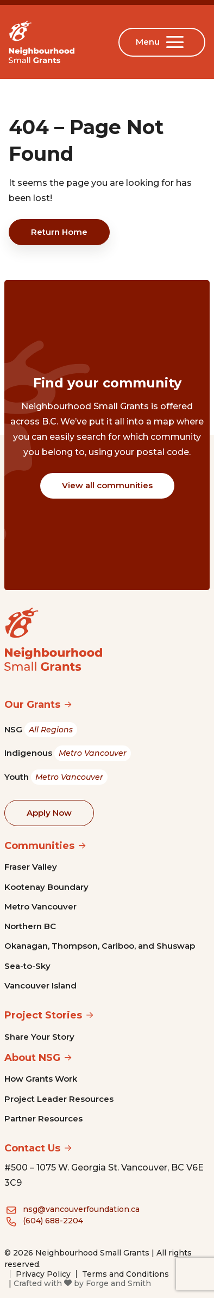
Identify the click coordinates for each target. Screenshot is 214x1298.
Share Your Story (39, 1037)
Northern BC (30, 926)
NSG (40, 730)
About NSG (32, 1058)
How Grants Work (40, 1078)
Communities (39, 846)
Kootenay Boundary (46, 887)
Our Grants (32, 705)
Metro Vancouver (40, 906)
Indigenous (67, 753)
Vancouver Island (40, 985)
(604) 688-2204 (53, 1221)
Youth (56, 777)
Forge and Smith (118, 1283)
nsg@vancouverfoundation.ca (81, 1209)
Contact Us (32, 1148)
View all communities (107, 485)
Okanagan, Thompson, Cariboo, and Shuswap (99, 946)
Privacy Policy (43, 1274)
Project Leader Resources (59, 1099)
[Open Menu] (177, 42)
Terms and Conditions (125, 1274)
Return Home (59, 232)
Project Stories (43, 1015)
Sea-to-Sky (27, 966)
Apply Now (49, 813)
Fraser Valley (30, 867)
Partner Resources (43, 1118)
